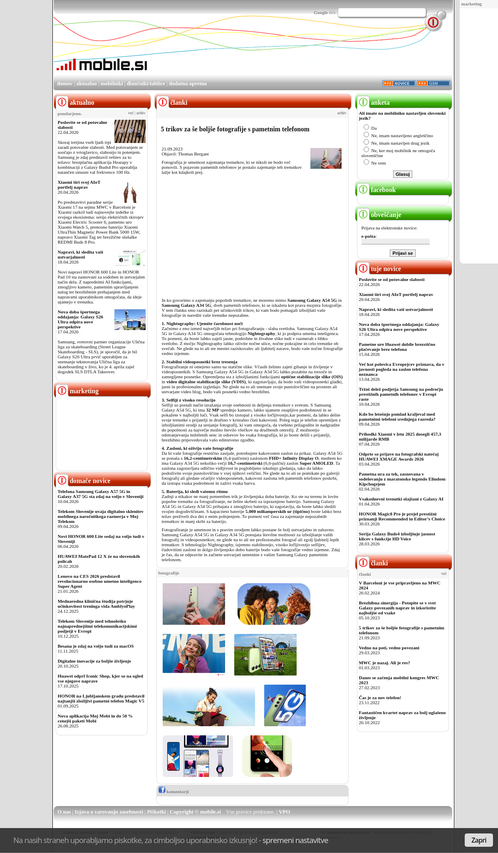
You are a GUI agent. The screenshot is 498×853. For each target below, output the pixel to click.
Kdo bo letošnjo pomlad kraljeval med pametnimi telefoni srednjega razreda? (397, 417)
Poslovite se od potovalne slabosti (392, 279)
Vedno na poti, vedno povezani (389, 647)
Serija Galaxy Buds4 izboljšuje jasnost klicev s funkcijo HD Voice (397, 536)
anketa (373, 102)
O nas (64, 812)
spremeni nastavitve (295, 840)
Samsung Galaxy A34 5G (186, 305)
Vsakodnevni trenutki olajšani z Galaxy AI (401, 498)
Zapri (478, 840)
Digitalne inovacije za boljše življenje (94, 660)
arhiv (141, 113)
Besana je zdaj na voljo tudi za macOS (96, 645)
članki (372, 563)
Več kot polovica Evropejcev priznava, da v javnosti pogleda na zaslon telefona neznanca (401, 369)
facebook (376, 189)
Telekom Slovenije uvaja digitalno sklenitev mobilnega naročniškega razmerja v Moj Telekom (101, 516)
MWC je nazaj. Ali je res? (384, 662)
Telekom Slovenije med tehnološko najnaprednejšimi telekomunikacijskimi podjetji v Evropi (97, 626)
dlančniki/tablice (145, 83)
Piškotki (156, 812)
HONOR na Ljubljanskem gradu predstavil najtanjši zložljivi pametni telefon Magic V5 (101, 698)
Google (321, 12)
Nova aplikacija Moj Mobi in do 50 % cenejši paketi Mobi (95, 718)
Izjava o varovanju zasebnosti (109, 812)
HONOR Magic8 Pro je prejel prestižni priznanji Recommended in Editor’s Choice (402, 516)
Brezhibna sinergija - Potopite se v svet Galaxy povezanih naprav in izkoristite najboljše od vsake (397, 607)
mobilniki (112, 83)
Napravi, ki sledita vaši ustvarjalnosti (80, 254)
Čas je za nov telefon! (380, 697)
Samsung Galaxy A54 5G (312, 300)
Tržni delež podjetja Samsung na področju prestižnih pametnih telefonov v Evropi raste (401, 394)
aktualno (87, 83)
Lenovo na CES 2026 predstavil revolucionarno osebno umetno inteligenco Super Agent (99, 581)
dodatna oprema (188, 83)
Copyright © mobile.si (195, 812)
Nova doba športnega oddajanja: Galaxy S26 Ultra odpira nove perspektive (80, 319)
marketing (471, 3)
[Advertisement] (300, 51)
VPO (284, 812)
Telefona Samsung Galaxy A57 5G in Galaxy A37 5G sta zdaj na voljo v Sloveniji (101, 494)
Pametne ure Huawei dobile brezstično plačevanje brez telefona (397, 347)
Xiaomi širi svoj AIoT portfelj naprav (79, 185)
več (131, 113)
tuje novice (379, 268)
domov (65, 83)
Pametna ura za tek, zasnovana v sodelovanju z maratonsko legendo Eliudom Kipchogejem (402, 478)
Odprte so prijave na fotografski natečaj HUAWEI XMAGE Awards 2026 (399, 456)
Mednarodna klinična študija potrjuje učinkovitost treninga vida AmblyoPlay (96, 604)
